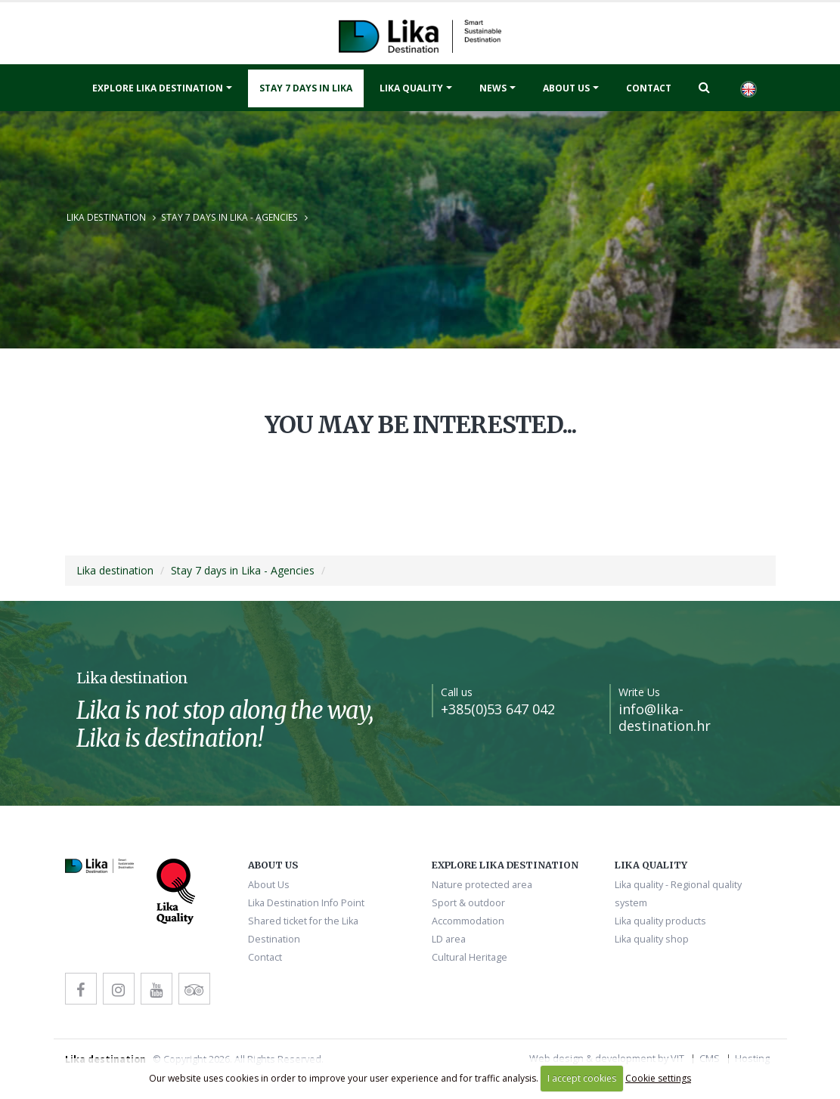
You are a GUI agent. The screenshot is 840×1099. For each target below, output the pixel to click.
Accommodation (468, 921)
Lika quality (411, 88)
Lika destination (106, 217)
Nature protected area (482, 884)
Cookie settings (658, 1078)
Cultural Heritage (469, 957)
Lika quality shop (652, 939)
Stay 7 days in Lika (305, 88)
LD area (449, 939)
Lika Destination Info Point (306, 902)
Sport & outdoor (468, 902)
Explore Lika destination (157, 88)
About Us (566, 88)
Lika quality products (660, 921)
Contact (648, 88)
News (493, 88)
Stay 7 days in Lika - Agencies (229, 217)
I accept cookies (581, 1078)
